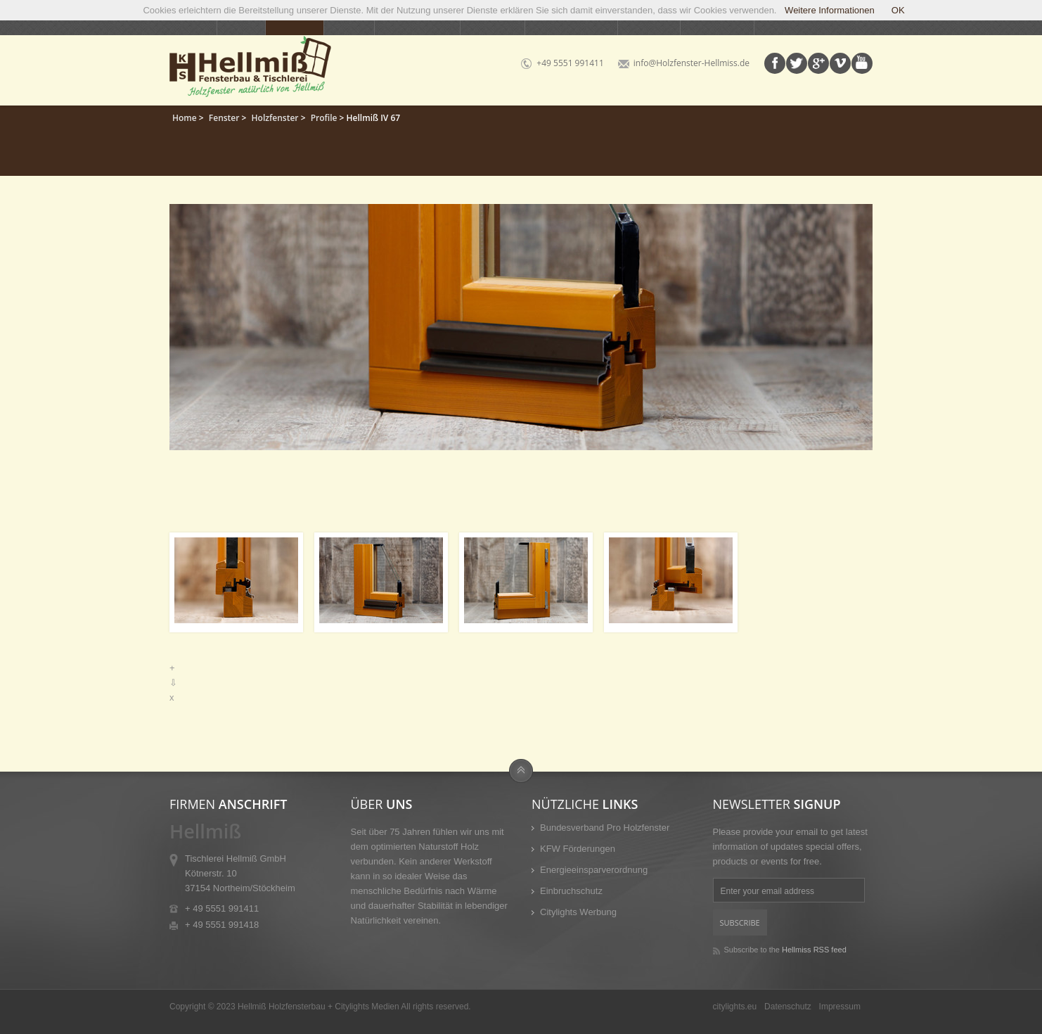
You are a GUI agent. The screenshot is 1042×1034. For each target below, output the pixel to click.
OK (898, 10)
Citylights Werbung (578, 912)
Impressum (840, 1006)
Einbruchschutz (571, 891)
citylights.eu (735, 1006)
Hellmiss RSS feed (814, 949)
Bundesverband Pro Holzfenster (604, 827)
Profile (324, 118)
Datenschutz (787, 1006)
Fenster (224, 118)
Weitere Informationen (828, 10)
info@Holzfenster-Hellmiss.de (691, 63)
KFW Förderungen (577, 848)
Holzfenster (275, 118)
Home (184, 118)
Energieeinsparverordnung (594, 869)
